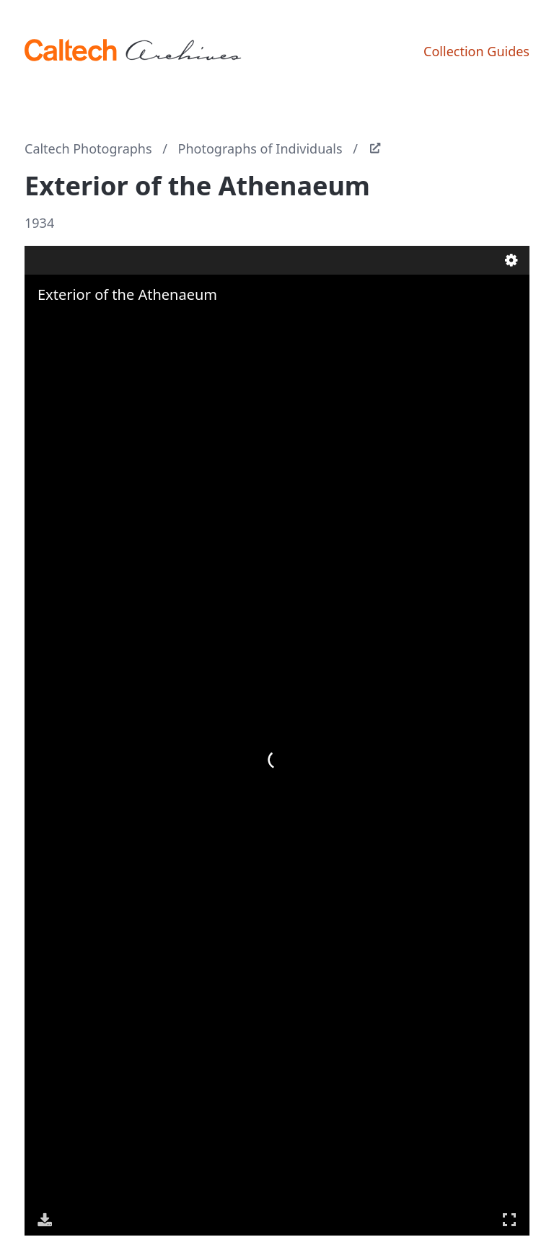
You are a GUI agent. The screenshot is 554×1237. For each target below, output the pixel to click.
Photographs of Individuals (260, 148)
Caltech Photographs (88, 148)
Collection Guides (476, 51)
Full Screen (509, 1219)
